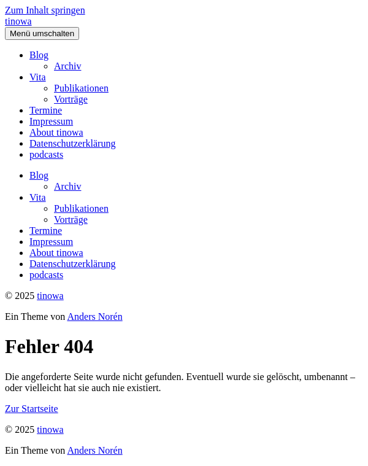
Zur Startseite (31, 408)
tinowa (18, 21)
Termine (45, 110)
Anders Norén (94, 316)
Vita (37, 77)
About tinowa (56, 132)
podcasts (46, 154)
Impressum (51, 121)
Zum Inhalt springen (45, 10)
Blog (38, 55)
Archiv (67, 66)
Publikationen (81, 88)
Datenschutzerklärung (72, 143)
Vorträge (71, 99)
